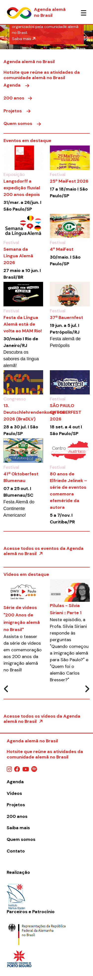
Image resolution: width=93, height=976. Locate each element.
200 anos (17, 98)
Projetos (17, 111)
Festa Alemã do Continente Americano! (18, 508)
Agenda (16, 85)
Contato (16, 851)
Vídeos (14, 793)
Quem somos (22, 123)
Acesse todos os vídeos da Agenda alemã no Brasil (41, 719)
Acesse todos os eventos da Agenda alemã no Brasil (43, 551)
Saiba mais (24, 38)
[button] (7, 37)
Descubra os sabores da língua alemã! (21, 359)
